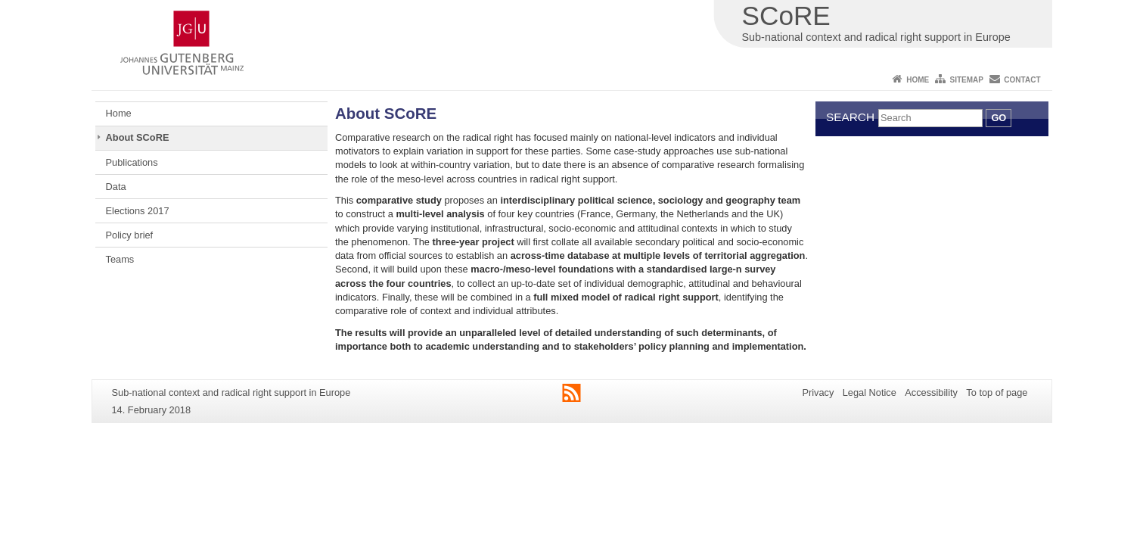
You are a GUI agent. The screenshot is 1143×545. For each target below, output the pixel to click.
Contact (1022, 80)
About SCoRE (137, 137)
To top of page (996, 392)
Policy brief (130, 235)
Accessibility (931, 392)
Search (850, 117)
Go (998, 117)
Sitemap (966, 80)
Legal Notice (869, 392)
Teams (120, 259)
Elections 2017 (137, 210)
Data (116, 186)
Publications (132, 162)
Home (917, 80)
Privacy (818, 392)
